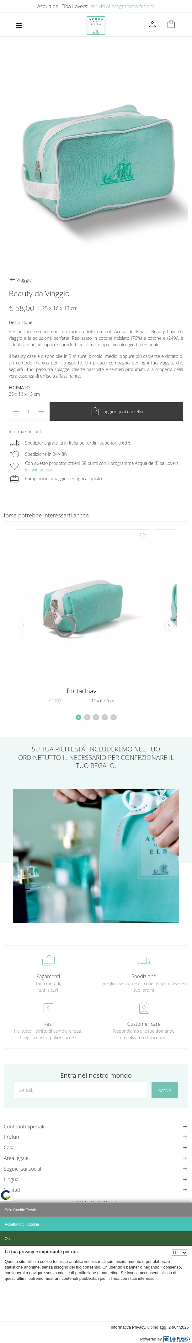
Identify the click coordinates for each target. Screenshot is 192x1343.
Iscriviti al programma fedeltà (122, 6)
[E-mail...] (80, 1090)
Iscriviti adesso (39, 470)
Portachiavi (82, 691)
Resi (48, 1023)
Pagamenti (48, 976)
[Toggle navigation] (19, 25)
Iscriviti (165, 1090)
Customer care (144, 1023)
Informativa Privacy (128, 1327)
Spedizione (143, 976)
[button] (169, 626)
